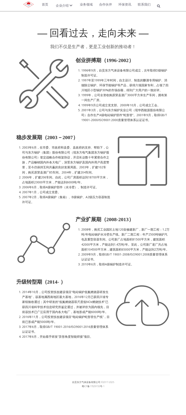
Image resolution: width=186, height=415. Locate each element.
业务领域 (86, 4)
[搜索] (158, 6)
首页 (45, 4)
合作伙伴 (105, 4)
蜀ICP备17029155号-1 (93, 386)
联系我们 (144, 4)
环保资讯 (124, 4)
